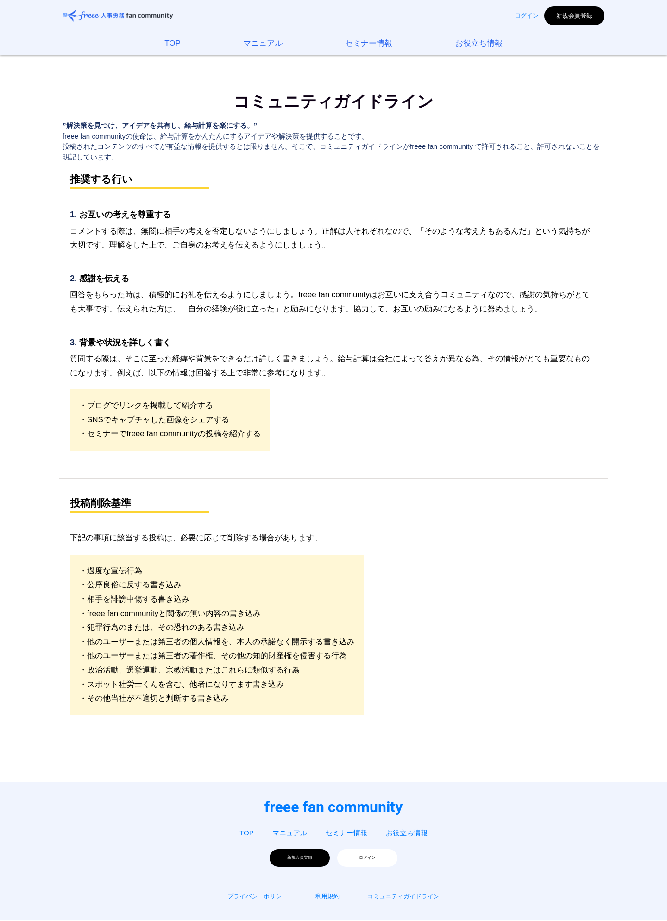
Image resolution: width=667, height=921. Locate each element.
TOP (172, 43)
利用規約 (327, 897)
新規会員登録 (574, 15)
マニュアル (263, 43)
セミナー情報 (368, 43)
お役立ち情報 (479, 43)
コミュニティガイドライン (403, 897)
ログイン (527, 15)
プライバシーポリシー (257, 897)
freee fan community (333, 807)
